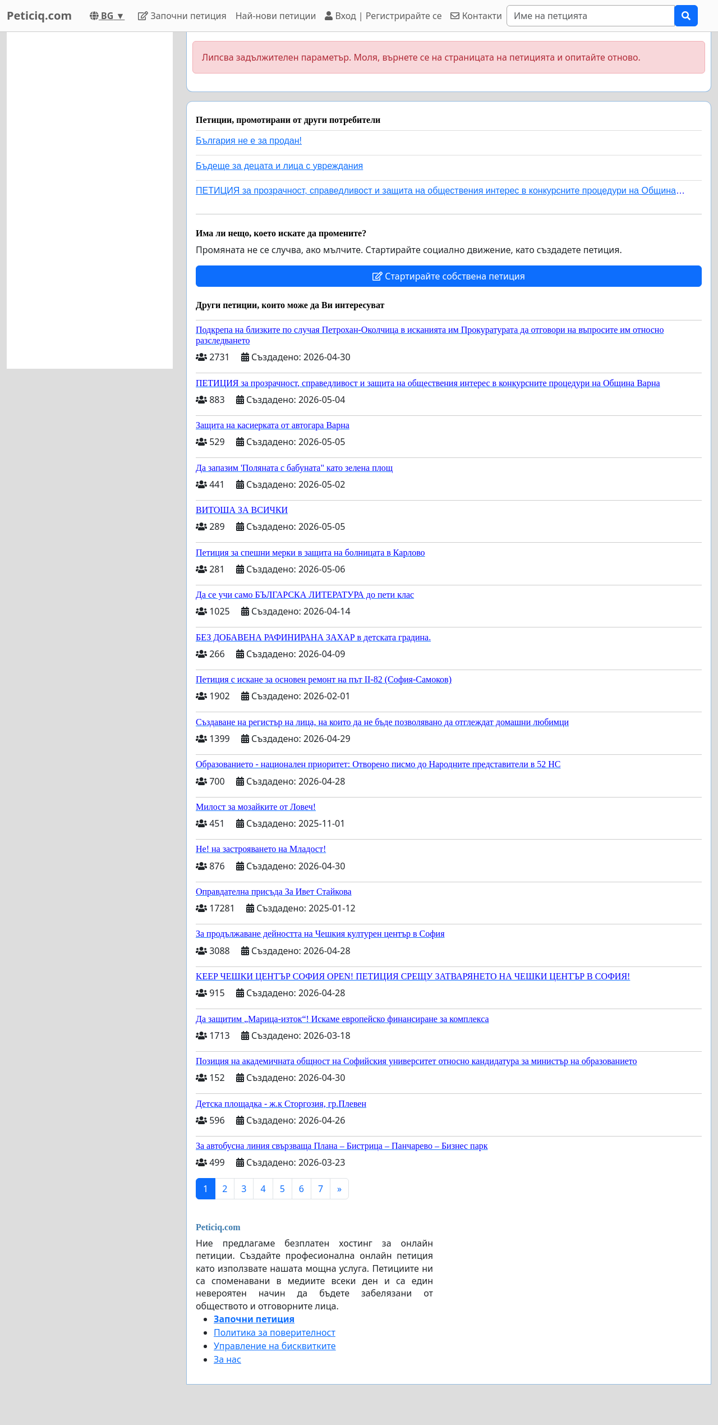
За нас (227, 1359)
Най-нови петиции (276, 16)
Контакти (475, 16)
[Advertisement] (90, 200)
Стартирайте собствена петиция (448, 276)
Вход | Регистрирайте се (383, 16)
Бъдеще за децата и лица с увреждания (279, 166)
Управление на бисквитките (275, 1346)
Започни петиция (182, 16)
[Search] (591, 15)
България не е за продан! (249, 140)
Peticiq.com (39, 15)
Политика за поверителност (274, 1332)
